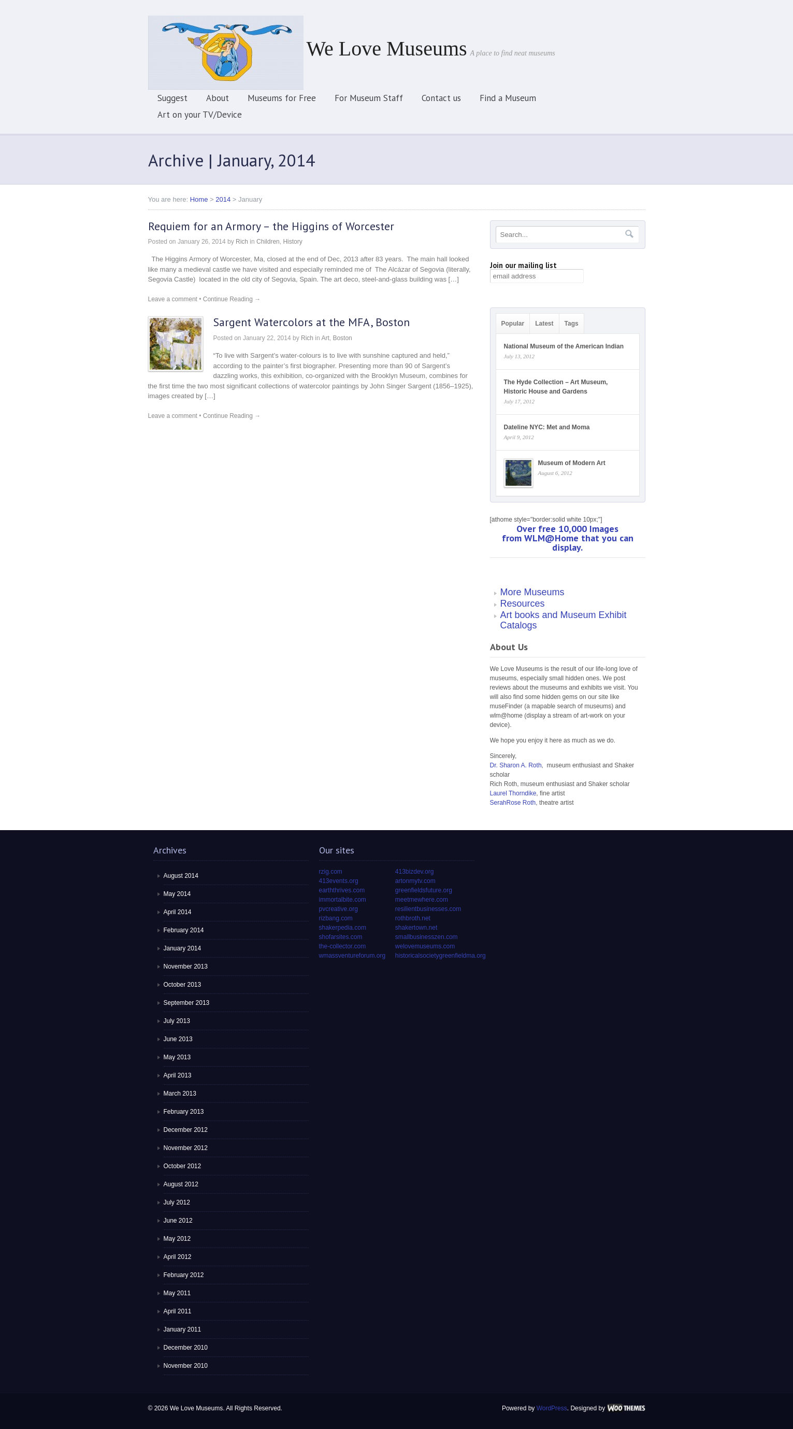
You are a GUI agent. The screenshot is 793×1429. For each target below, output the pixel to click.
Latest (544, 323)
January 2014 (182, 948)
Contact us (441, 98)
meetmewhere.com (421, 899)
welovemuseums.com (425, 946)
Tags (572, 323)
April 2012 (178, 1256)
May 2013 (177, 1057)
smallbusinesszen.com (426, 937)
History (292, 241)
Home (199, 199)
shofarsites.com (341, 937)
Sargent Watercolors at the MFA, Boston (311, 322)
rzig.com (330, 871)
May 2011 (177, 1293)
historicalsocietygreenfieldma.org (440, 955)
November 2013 (186, 966)
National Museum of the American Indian (564, 346)
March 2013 (180, 1093)
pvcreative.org (338, 909)
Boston (342, 338)
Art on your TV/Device (199, 114)
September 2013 (187, 1002)
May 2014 (177, 894)
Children (268, 241)
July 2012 (177, 1202)
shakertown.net (416, 927)
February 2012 (184, 1275)
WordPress (552, 1408)
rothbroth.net (412, 918)
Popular (513, 323)
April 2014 (178, 912)
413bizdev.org (414, 871)
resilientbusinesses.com (428, 909)
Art (325, 338)
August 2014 (181, 875)
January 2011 (182, 1329)
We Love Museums (387, 48)
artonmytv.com (415, 881)
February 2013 (184, 1111)
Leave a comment (172, 299)
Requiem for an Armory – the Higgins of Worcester (271, 226)
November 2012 (186, 1148)
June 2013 (178, 1039)
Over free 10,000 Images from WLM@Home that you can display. (567, 538)
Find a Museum (508, 98)
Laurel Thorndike (513, 793)
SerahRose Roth (513, 802)
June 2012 (178, 1220)
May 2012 (177, 1238)
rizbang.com (336, 918)
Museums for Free (282, 98)
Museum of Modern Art (571, 463)
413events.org (338, 881)
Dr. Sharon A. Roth (516, 765)
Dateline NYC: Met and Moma (547, 427)
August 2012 (181, 1184)
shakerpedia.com (342, 927)
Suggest (172, 98)
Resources (522, 603)
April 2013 (178, 1075)
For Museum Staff (369, 98)
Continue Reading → (232, 299)
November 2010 (186, 1365)
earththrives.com (342, 890)
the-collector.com (342, 946)
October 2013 (182, 984)
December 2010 (186, 1347)
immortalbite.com (342, 899)
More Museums (532, 592)
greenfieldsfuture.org (423, 890)
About (217, 98)
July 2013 (177, 1021)
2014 (222, 199)
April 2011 (178, 1311)
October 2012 (182, 1166)
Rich (242, 241)
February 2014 (184, 930)
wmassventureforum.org (352, 955)
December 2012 (186, 1129)
